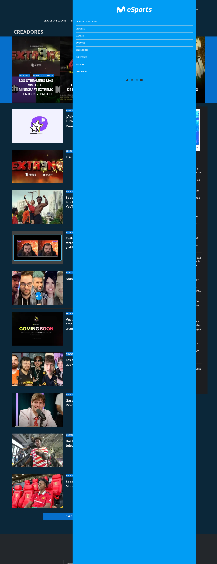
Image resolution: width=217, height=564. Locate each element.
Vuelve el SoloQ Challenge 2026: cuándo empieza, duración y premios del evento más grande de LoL (99, 324)
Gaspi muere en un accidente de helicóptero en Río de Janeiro (101, 403)
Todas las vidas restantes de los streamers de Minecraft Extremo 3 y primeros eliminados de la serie (108, 89)
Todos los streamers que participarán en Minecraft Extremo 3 (181, 85)
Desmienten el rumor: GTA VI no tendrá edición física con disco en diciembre (185, 221)
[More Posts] (76, 516)
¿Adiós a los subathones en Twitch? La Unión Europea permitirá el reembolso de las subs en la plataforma (102, 121)
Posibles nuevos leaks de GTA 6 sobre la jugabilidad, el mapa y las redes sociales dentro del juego (185, 350)
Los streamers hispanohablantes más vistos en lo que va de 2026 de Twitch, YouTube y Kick (102, 362)
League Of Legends (55, 20)
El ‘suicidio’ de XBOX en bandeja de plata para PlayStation (185, 305)
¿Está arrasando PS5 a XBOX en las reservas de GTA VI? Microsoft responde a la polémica (186, 174)
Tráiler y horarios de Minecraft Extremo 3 (97, 157)
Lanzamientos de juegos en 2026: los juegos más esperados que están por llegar (186, 263)
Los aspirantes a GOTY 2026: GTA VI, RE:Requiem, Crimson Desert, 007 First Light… (186, 285)
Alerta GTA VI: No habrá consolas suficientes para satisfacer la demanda (186, 374)
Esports (76, 20)
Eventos (104, 20)
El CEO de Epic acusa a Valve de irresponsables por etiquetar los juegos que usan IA (186, 327)
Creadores (120, 20)
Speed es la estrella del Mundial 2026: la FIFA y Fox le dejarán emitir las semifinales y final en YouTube (101, 202)
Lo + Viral (167, 20)
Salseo (153, 20)
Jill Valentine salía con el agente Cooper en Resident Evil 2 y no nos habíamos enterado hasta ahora (185, 198)
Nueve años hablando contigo (88, 278)
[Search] (197, 9)
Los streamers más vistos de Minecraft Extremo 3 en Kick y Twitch (36, 87)
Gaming (90, 20)
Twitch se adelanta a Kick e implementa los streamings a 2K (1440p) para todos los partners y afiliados (102, 243)
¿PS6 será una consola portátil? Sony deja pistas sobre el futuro (184, 241)
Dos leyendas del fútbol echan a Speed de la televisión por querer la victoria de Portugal (99, 447)
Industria (138, 20)
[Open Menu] (202, 9)
